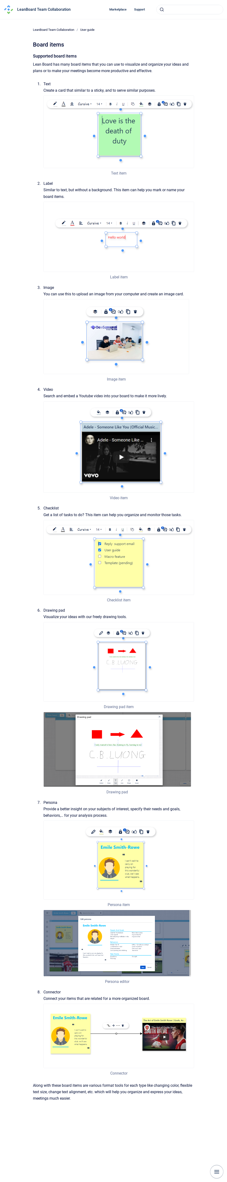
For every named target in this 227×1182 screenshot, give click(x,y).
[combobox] (190, 9)
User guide (87, 30)
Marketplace (118, 9)
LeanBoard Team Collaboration (44, 9)
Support (139, 9)
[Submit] (162, 9)
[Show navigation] (216, 1171)
